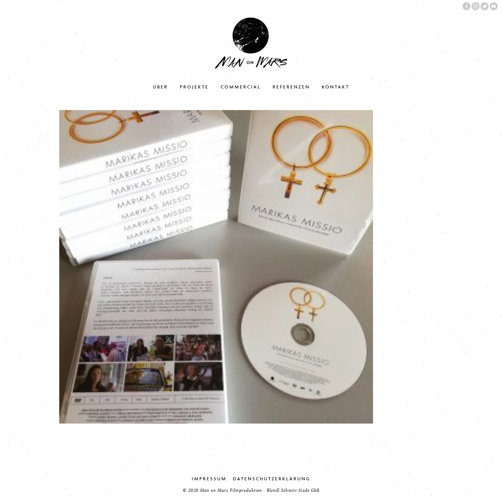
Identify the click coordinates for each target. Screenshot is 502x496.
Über (160, 87)
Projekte (194, 87)
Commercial (241, 87)
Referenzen (291, 87)
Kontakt (335, 87)
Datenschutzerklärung (272, 478)
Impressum (209, 478)
